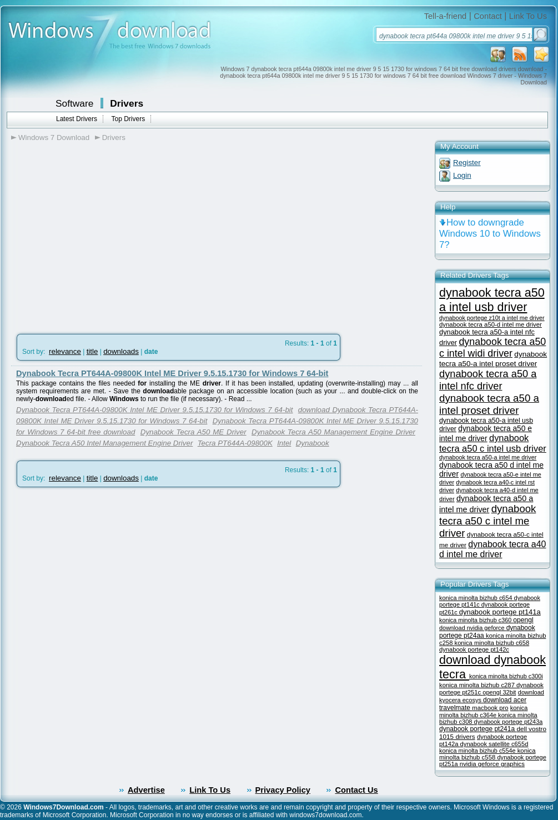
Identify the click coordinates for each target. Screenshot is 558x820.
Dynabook (312, 443)
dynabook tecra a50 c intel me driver (487, 521)
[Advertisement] (104, 234)
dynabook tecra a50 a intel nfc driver (487, 380)
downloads (121, 351)
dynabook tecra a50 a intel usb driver (492, 300)
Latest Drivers (76, 119)
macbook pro (490, 707)
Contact (488, 16)
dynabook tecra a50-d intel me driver (490, 324)
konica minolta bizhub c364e (483, 711)
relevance (65, 351)
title (92, 351)
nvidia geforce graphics (492, 764)
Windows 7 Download (53, 137)
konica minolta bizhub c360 (476, 620)
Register (467, 162)
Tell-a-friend (445, 16)
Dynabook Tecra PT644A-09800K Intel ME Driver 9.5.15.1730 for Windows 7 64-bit (172, 373)
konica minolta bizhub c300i (506, 676)
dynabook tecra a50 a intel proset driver (489, 404)
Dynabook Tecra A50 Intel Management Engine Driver (104, 443)
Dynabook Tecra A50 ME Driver (193, 432)
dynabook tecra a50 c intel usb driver (492, 443)
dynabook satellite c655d (494, 744)
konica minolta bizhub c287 (477, 685)
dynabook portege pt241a (477, 729)
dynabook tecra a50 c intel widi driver (492, 347)
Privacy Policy (282, 790)
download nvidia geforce (472, 627)
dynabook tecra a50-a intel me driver (487, 457)
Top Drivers (128, 119)
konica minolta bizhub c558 (487, 754)
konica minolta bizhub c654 (476, 597)
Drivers (126, 103)
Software (74, 103)
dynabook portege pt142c (474, 649)
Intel (284, 443)
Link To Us (528, 16)
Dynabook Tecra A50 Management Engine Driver (333, 432)
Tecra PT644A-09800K (235, 443)
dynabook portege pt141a (500, 612)
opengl (523, 620)
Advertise (146, 790)
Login (462, 175)
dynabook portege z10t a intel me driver (492, 317)
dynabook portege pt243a (508, 721)
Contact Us (356, 790)
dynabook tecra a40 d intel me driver (492, 549)
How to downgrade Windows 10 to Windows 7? (490, 233)
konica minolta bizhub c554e (478, 750)
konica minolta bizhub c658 (492, 642)
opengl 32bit (499, 692)
